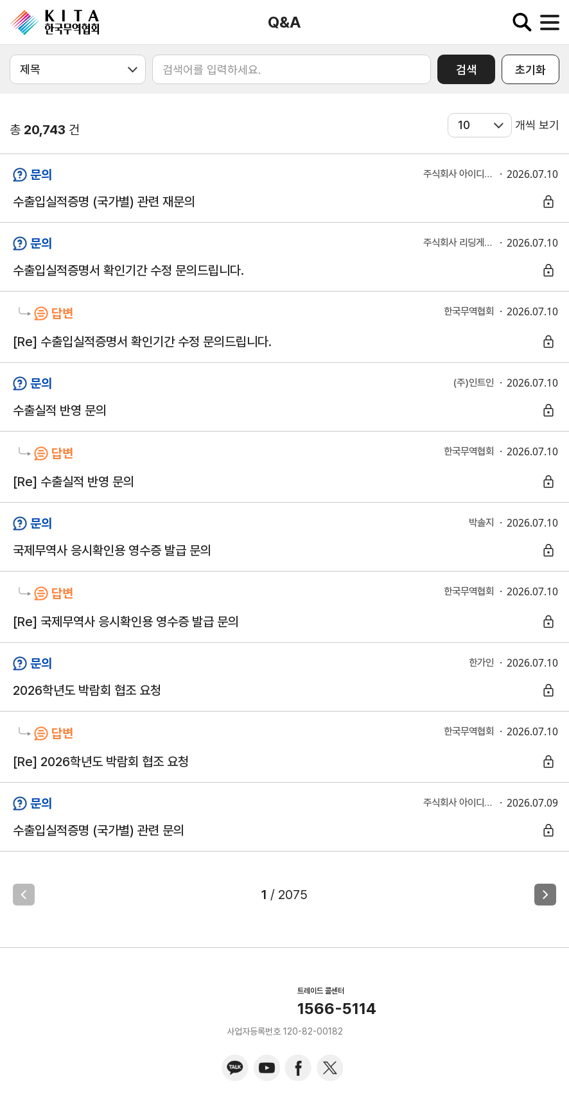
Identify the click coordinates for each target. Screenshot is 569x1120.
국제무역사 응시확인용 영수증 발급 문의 (112, 550)
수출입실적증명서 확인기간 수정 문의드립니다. (128, 270)
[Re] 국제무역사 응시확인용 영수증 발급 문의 (126, 621)
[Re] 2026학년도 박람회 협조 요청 (101, 761)
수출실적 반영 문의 (60, 410)
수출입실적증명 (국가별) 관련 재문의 (104, 201)
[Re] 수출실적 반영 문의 (73, 481)
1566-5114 (336, 1009)
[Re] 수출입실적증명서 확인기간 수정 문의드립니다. (142, 341)
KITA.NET (55, 22)
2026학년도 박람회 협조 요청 (87, 690)
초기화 (530, 69)
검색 (466, 69)
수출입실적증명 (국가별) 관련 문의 (98, 830)
